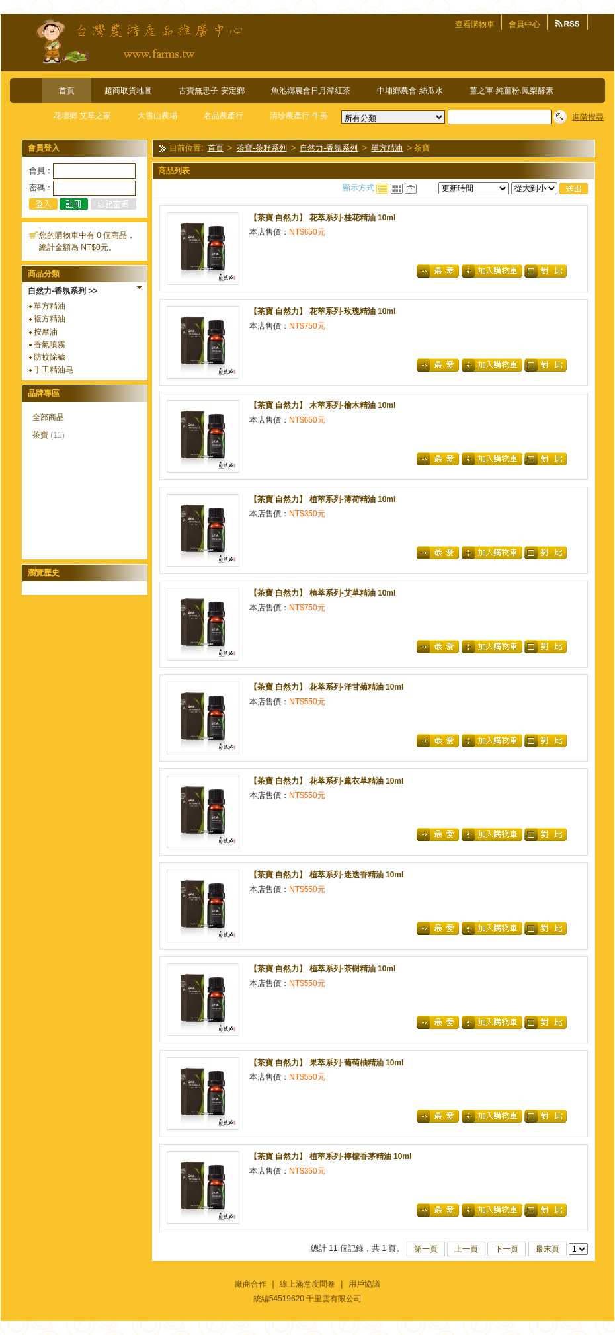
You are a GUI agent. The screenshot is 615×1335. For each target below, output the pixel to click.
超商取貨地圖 (128, 90)
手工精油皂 (53, 369)
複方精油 (49, 318)
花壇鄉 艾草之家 (82, 115)
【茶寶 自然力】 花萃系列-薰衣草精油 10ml (326, 781)
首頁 (67, 90)
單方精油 (49, 306)
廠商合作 (250, 1284)
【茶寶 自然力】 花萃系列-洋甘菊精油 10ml (326, 687)
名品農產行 (223, 115)
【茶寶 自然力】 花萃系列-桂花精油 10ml (322, 217)
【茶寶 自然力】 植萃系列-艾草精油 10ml (322, 593)
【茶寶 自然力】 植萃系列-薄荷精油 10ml (322, 499)
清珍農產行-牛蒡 (299, 115)
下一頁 (506, 1249)
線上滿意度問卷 (307, 1284)
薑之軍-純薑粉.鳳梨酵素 (512, 90)
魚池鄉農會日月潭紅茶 (310, 90)
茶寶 (40, 435)
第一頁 (426, 1249)
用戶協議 (364, 1284)
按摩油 (46, 332)
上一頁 (466, 1249)
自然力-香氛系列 (329, 148)
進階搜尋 (588, 117)
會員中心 (524, 24)
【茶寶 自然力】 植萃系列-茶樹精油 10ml (322, 968)
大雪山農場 (157, 115)
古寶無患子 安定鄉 (211, 90)
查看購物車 (475, 24)
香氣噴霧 (49, 344)
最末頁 (547, 1249)
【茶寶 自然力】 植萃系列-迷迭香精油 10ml (326, 874)
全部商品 (48, 417)
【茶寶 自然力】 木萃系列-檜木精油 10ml (322, 405)
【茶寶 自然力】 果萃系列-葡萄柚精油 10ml (326, 1062)
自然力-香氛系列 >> (62, 291)
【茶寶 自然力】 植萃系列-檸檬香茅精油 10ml (330, 1156)
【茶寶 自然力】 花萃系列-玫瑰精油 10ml (322, 311)
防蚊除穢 (49, 357)
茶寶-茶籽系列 (262, 148)
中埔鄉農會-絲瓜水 (410, 90)
